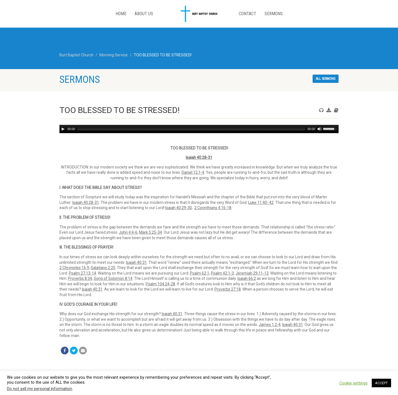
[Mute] (319, 129)
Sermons (274, 13)
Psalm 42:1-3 (222, 273)
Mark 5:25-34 (150, 232)
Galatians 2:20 (103, 267)
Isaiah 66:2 (246, 278)
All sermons (325, 79)
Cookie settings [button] (353, 383)
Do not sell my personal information (39, 388)
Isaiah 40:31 (136, 262)
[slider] (191, 129)
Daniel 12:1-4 (193, 172)
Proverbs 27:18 (227, 289)
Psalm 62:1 (199, 273)
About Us (144, 13)
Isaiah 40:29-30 (178, 208)
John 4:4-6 (128, 232)
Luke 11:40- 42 (261, 202)
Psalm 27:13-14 (82, 273)
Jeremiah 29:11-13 (252, 273)
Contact (247, 13)
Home (121, 13)
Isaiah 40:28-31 (199, 157)
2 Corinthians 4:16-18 (212, 208)
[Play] (63, 129)
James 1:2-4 (270, 324)
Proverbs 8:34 (80, 278)
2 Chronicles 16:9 (74, 267)
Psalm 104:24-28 (160, 284)
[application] (199, 129)
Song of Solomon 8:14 (113, 278)
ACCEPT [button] (381, 383)
